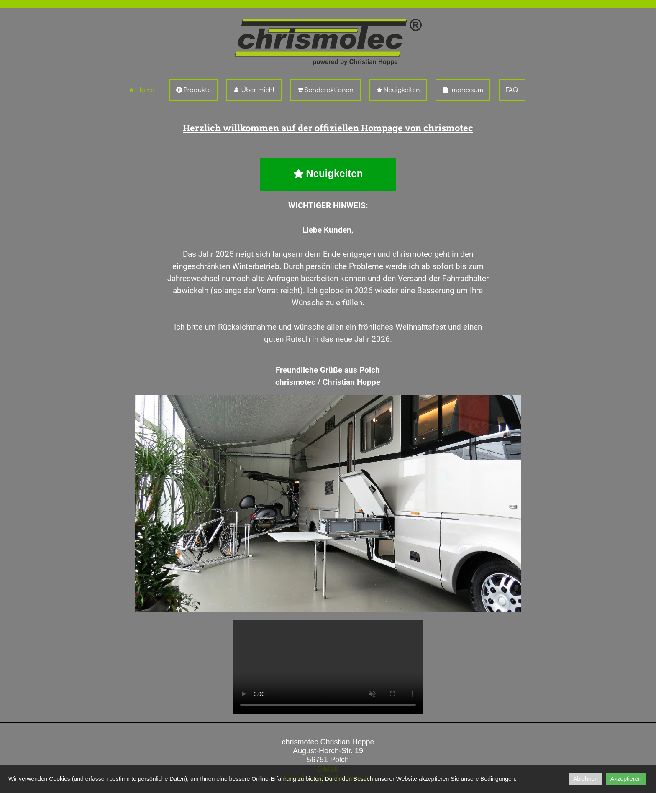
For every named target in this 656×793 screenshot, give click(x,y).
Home (141, 90)
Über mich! (253, 90)
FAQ (512, 90)
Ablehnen (585, 778)
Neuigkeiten (398, 90)
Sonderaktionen (325, 90)
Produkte (193, 90)
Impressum (463, 90)
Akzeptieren (625, 778)
